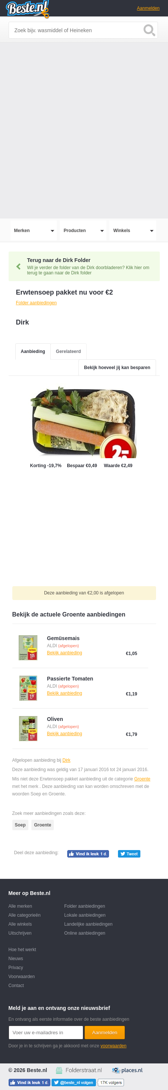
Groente (142, 779)
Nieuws (16, 958)
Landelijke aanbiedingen (88, 924)
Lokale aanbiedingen (85, 915)
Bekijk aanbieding (64, 652)
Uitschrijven (20, 933)
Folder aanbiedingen (84, 906)
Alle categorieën (25, 915)
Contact (16, 985)
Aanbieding (33, 351)
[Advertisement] (84, 130)
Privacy (16, 967)
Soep (20, 825)
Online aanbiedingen (84, 933)
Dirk (66, 760)
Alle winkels (20, 924)
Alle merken (20, 906)
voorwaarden (113, 1045)
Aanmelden (148, 8)
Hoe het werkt (22, 949)
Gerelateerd (68, 351)
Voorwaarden (22, 976)
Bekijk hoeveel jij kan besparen (117, 367)
